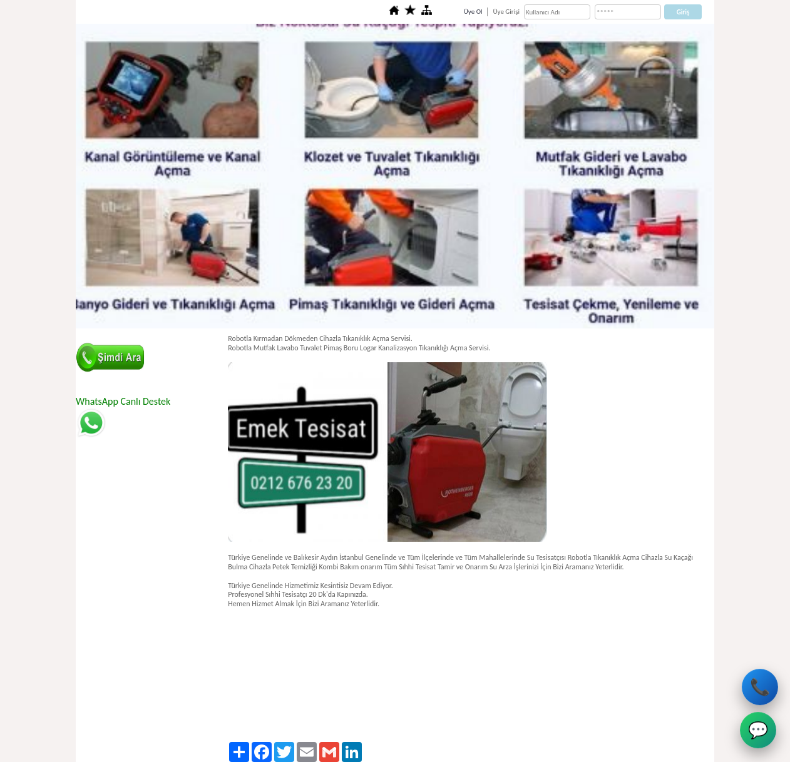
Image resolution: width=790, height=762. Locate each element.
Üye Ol (473, 12)
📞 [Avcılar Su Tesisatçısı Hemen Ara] (761, 686)
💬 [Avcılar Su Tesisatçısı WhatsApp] (758, 731)
